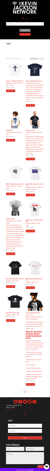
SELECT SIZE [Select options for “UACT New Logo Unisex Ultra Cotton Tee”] (30, 287)
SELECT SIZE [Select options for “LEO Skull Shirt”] (10, 140)
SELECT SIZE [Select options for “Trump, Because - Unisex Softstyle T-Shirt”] (30, 231)
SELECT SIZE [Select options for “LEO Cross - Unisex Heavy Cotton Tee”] (10, 91)
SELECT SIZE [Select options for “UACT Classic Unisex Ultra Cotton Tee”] (10, 286)
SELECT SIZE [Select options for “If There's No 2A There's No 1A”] (30, 384)
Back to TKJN (25, 30)
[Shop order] (37, 59)
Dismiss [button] (31, 470)
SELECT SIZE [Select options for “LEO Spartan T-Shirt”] (30, 159)
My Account (25, 34)
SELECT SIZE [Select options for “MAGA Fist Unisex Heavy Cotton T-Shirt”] (10, 194)
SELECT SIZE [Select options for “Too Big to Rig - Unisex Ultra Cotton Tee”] (30, 195)
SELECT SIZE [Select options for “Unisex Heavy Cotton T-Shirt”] (10, 320)
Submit (41, 466)
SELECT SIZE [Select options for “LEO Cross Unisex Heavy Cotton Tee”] (30, 105)
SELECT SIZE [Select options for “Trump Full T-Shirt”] (10, 254)
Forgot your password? (13, 434)
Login (24, 438)
